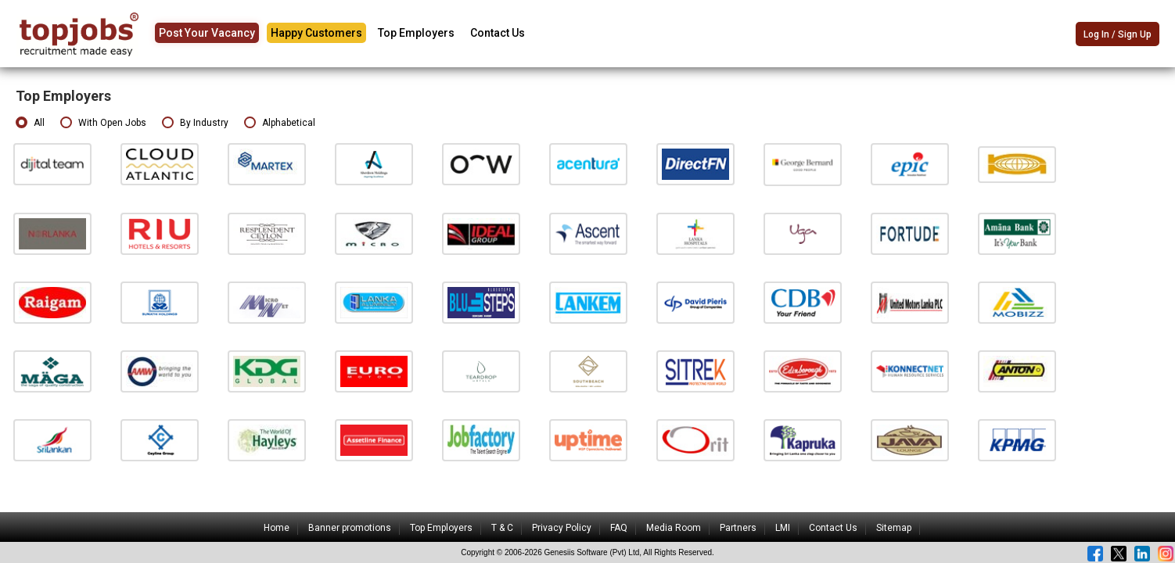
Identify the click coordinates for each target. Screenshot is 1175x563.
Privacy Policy (561, 527)
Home (276, 527)
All (30, 123)
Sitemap (893, 527)
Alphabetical (279, 123)
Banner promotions (349, 527)
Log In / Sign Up (1117, 34)
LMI (782, 527)
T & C (502, 527)
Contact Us (497, 33)
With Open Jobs (103, 123)
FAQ (618, 527)
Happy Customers (316, 33)
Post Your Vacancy (207, 33)
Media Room (673, 527)
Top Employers (416, 33)
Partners (738, 527)
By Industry (195, 123)
